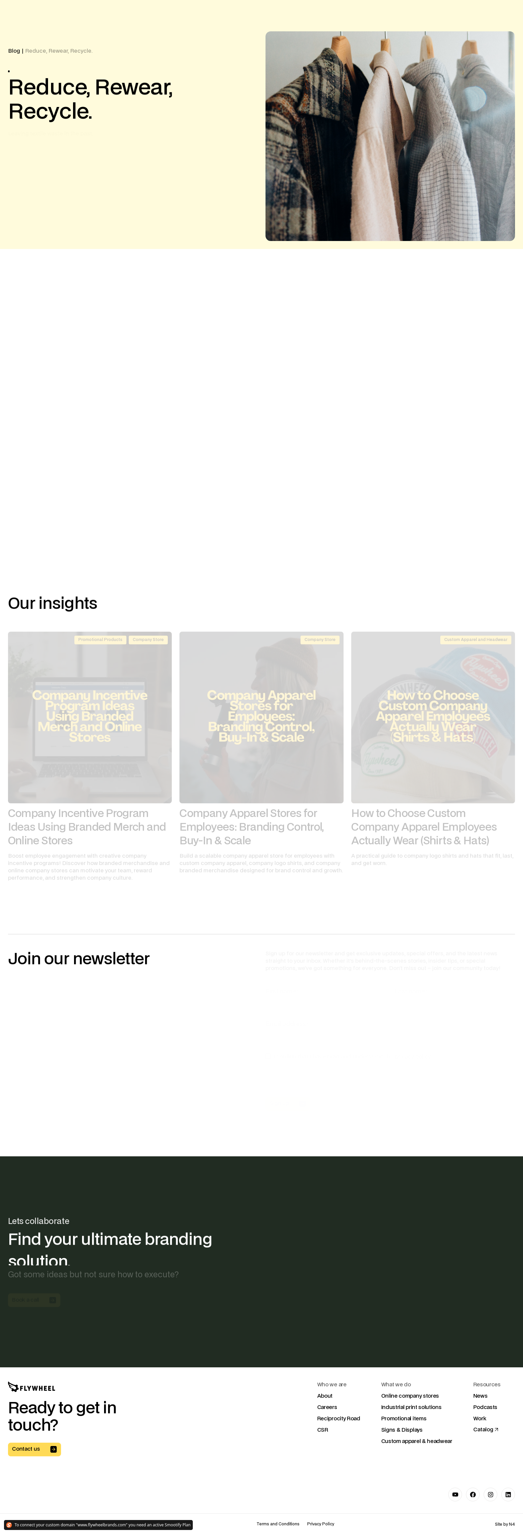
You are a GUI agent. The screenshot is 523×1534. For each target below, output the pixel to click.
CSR (322, 1429)
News (480, 1396)
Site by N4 (505, 1524)
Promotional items (404, 1418)
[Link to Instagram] (490, 1494)
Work (479, 1418)
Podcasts (485, 1407)
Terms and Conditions (278, 1524)
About (325, 1396)
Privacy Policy (320, 1524)
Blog (14, 51)
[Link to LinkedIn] (508, 1494)
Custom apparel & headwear (416, 1441)
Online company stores (410, 1396)
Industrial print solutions (411, 1407)
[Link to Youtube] (455, 1494)
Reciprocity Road (338, 1418)
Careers (327, 1407)
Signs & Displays (402, 1429)
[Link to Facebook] (473, 1494)
